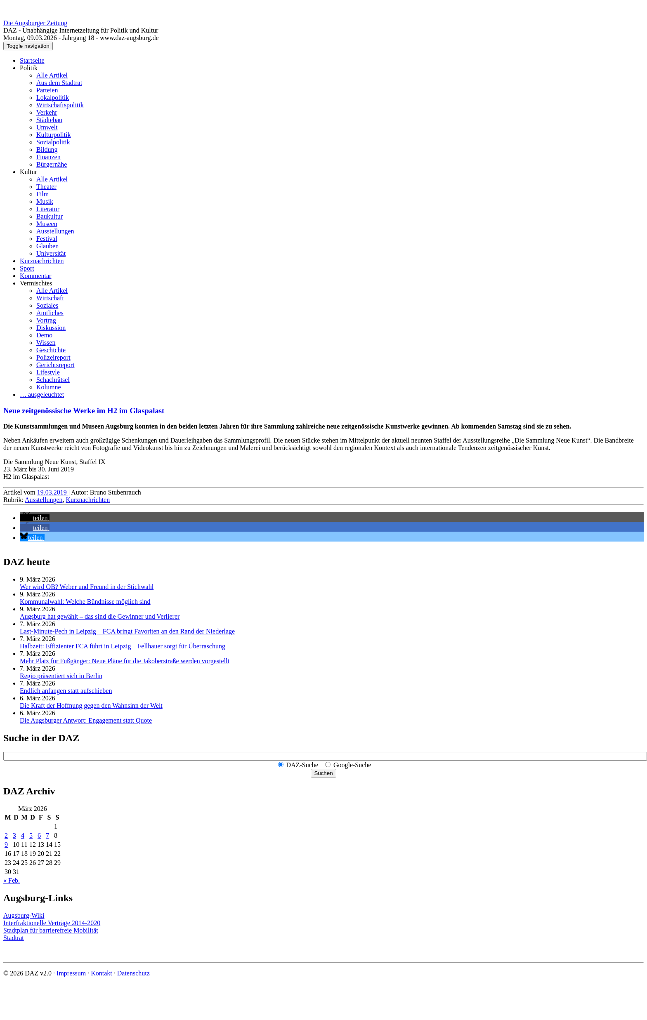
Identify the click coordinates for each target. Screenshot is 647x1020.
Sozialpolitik (53, 142)
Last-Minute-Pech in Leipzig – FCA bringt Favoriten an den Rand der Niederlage (127, 631)
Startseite (32, 60)
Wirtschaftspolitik (60, 104)
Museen (46, 223)
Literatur (47, 208)
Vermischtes (36, 283)
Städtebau (49, 119)
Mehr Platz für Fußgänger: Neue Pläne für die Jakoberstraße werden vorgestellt (124, 660)
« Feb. (11, 880)
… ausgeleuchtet (42, 394)
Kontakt (101, 973)
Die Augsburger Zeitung (35, 22)
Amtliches (50, 312)
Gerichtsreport (55, 364)
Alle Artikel (52, 75)
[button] (35, 517)
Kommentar (35, 275)
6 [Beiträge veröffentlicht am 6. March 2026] (39, 835)
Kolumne (48, 387)
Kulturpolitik (53, 134)
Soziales (47, 305)
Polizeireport (53, 357)
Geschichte (51, 349)
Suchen (323, 773)
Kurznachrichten (42, 260)
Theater (46, 186)
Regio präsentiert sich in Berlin (61, 675)
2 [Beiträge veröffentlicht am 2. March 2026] (6, 835)
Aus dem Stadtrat (59, 82)
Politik (29, 67)
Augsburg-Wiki (24, 915)
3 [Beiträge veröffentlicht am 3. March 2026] (14, 835)
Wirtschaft (50, 298)
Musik (44, 201)
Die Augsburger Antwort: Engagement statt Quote (86, 720)
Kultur (28, 171)
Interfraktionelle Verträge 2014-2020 (51, 922)
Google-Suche (352, 764)
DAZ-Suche (302, 764)
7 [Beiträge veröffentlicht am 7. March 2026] (47, 835)
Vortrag (46, 320)
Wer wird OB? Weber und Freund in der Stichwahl (86, 586)
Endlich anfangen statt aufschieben (66, 690)
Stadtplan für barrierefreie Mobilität (50, 930)
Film (42, 194)
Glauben (47, 246)
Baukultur (49, 216)
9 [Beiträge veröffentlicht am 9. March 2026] (6, 844)
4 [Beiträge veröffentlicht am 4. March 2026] (22, 835)
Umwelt (47, 127)
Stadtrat (13, 937)
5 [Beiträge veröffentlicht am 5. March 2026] (31, 835)
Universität (51, 253)
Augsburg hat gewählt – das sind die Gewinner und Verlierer (99, 616)
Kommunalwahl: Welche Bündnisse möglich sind (85, 601)
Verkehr (46, 112)
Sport (27, 268)
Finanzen (48, 156)
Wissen (45, 342)
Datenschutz (133, 973)
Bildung (47, 149)
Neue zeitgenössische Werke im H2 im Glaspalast (83, 410)
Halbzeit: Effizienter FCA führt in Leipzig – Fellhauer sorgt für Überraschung (122, 646)
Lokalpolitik (52, 97)
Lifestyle (48, 372)
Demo (44, 335)
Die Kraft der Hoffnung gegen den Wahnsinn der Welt (91, 705)
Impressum (71, 973)
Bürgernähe (51, 164)
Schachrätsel (53, 379)
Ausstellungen (55, 231)
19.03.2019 (52, 492)
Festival (46, 238)
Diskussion (51, 327)
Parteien (47, 90)
